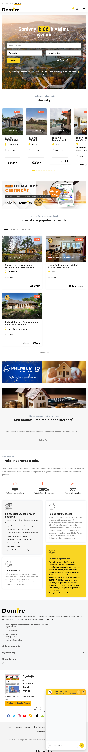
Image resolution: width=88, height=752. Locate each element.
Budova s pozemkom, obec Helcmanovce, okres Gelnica (19, 260)
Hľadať (13, 60)
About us (12, 733)
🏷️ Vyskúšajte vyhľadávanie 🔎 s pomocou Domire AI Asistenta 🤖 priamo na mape (42, 72)
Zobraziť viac (44, 346)
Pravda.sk (71, 576)
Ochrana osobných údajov (44, 725)
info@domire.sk (11, 624)
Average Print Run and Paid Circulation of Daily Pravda (35, 733)
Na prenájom (26, 223)
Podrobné (62, 60)
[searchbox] (44, 45)
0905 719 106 (10, 632)
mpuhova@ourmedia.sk (14, 634)
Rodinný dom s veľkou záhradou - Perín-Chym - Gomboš (22, 317)
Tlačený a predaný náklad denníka (45, 721)
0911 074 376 (10, 622)
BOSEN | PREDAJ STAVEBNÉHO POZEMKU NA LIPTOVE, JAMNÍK (65, 139)
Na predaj (15, 223)
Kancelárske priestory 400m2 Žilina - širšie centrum (63, 260)
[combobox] (44, 45)
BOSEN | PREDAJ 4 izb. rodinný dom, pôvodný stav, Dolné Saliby (21, 139)
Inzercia (27, 721)
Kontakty (19, 721)
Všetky (5, 223)
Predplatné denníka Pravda (18, 697)
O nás (10, 721)
